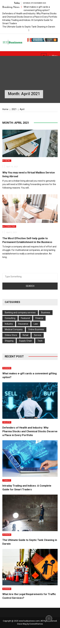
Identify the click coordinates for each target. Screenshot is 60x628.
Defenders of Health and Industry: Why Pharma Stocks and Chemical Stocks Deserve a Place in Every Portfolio (29, 431)
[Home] (5, 109)
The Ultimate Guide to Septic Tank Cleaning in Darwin (28, 26)
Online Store (11, 335)
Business (45, 312)
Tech (40, 341)
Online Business (36, 329)
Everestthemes (36, 624)
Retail (7, 161)
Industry (9, 324)
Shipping (9, 341)
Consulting (10, 226)
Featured (25, 318)
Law (36, 324)
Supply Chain (25, 341)
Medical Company (14, 329)
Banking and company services (20, 312)
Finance (39, 318)
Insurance (23, 324)
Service (37, 335)
